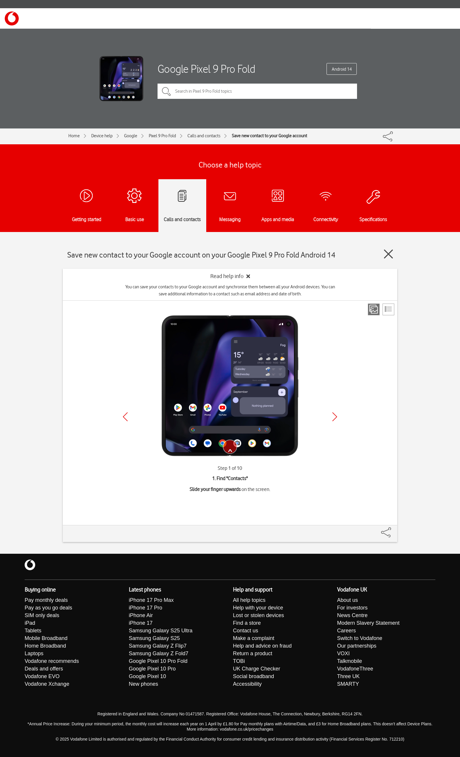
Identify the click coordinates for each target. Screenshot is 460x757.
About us (347, 600)
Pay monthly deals (46, 600)
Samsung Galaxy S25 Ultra (160, 631)
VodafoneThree (355, 669)
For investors (352, 608)
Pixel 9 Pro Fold (162, 135)
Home (74, 135)
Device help (102, 135)
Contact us (245, 631)
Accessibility (247, 684)
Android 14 (342, 69)
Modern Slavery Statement (368, 623)
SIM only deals (42, 615)
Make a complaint (253, 638)
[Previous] (125, 416)
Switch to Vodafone (359, 638)
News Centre (352, 615)
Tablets (33, 631)
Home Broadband (45, 646)
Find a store (247, 623)
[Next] (334, 416)
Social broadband (253, 676)
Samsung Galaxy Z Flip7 (158, 646)
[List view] (388, 309)
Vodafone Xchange (47, 684)
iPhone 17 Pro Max (151, 600)
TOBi (239, 661)
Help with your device (258, 608)
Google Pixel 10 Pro (152, 669)
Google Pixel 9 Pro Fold (207, 68)
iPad (30, 623)
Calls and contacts (203, 135)
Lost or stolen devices (258, 615)
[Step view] (374, 309)
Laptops (34, 653)
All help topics (249, 600)
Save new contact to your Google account (269, 135)
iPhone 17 (141, 623)
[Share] (393, 529)
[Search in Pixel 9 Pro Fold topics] (257, 91)
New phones (143, 684)
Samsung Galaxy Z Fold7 (158, 653)
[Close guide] (388, 254)
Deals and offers (44, 669)
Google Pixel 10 (147, 676)
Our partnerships (356, 646)
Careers (346, 631)
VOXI (343, 653)
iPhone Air (141, 615)
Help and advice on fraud (262, 646)
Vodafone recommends (52, 661)
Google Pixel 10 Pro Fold (158, 661)
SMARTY (348, 684)
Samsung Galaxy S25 (154, 638)
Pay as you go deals (48, 608)
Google (130, 135)
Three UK (348, 676)
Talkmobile (349, 661)
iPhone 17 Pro (145, 608)
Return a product (252, 653)
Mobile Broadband (46, 638)
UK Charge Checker (256, 669)
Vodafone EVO (42, 676)
